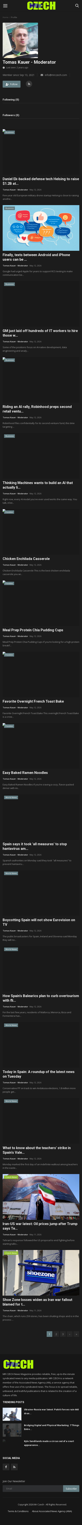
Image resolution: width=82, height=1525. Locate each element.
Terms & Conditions (18, 1511)
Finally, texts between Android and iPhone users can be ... (36, 257)
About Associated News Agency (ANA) (52, 1511)
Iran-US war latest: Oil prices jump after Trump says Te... (40, 1226)
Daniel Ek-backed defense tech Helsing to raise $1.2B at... (41, 181)
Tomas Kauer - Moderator (15, 189)
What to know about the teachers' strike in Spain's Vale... (37, 1150)
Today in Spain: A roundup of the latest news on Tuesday (39, 1074)
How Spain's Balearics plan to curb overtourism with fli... (41, 998)
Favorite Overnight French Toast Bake (33, 701)
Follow (11, 84)
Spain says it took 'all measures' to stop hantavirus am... (35, 846)
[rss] (14, 1467)
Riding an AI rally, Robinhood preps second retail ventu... (37, 409)
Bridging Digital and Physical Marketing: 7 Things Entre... (51, 1427)
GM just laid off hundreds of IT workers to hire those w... (40, 333)
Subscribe (71, 1488)
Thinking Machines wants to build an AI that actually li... (38, 485)
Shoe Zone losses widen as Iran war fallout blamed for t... (37, 1302)
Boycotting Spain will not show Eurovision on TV (39, 922)
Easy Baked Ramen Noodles (25, 773)
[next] (69, 1334)
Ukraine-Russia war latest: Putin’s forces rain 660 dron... (51, 1411)
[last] (76, 1334)
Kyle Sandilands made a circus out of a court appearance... (49, 1443)
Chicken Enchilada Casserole (26, 559)
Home (5, 17)
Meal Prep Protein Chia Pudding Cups (33, 630)
